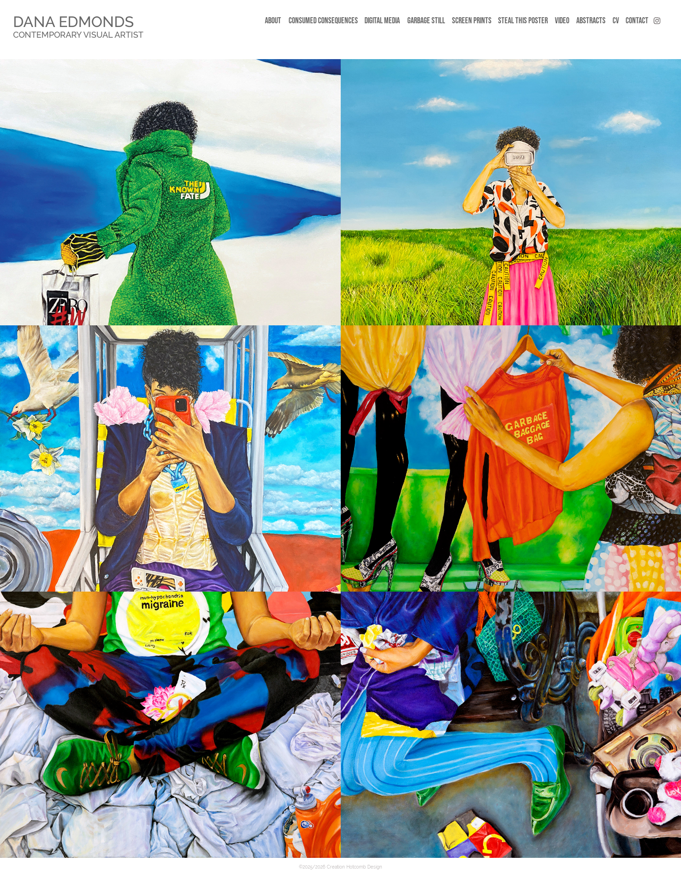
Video (562, 20)
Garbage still (426, 20)
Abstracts (591, 20)
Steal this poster (523, 20)
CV (616, 20)
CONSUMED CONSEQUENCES (323, 20)
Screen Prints (472, 20)
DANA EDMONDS (73, 21)
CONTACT (637, 20)
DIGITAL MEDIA (382, 20)
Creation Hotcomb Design (354, 866)
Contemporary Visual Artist (78, 35)
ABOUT (273, 20)
